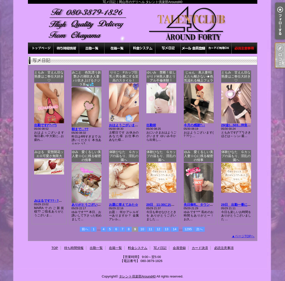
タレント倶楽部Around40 (137, 276)
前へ (85, 229)
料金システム (142, 48)
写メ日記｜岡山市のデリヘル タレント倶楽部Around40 (142, 23)
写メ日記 (168, 48)
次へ (199, 229)
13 (166, 229)
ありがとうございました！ (91, 204)
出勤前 (151, 125)
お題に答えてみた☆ (123, 204)
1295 (188, 229)
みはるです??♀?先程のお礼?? (56, 200)
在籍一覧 (117, 48)
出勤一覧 (91, 48)
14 (174, 229)
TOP (41, 48)
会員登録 (193, 48)
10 (142, 229)
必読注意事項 (244, 48)
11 (150, 229)
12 (158, 229)
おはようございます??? (126, 125)
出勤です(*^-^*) (45, 125)
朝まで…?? (80, 129)
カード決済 (219, 48)
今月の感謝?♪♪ (194, 125)
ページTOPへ (245, 236)
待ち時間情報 (66, 48)
